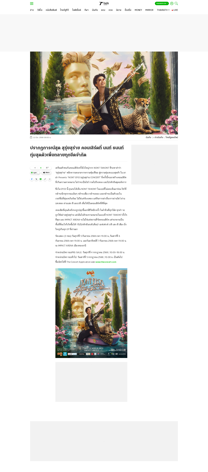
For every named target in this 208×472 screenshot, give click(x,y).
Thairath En (161, 3)
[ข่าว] (32, 10)
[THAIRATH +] (163, 10)
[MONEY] (138, 10)
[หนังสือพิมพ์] (51, 10)
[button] (32, 179)
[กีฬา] (86, 10)
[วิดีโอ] (39, 10)
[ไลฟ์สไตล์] (76, 10)
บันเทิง (148, 137)
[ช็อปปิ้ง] (128, 10)
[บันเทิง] (95, 10)
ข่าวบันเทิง (159, 137)
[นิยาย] (118, 10)
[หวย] (111, 10)
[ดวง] (103, 10)
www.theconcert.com (105, 262)
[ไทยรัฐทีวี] (64, 10)
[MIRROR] (149, 10)
